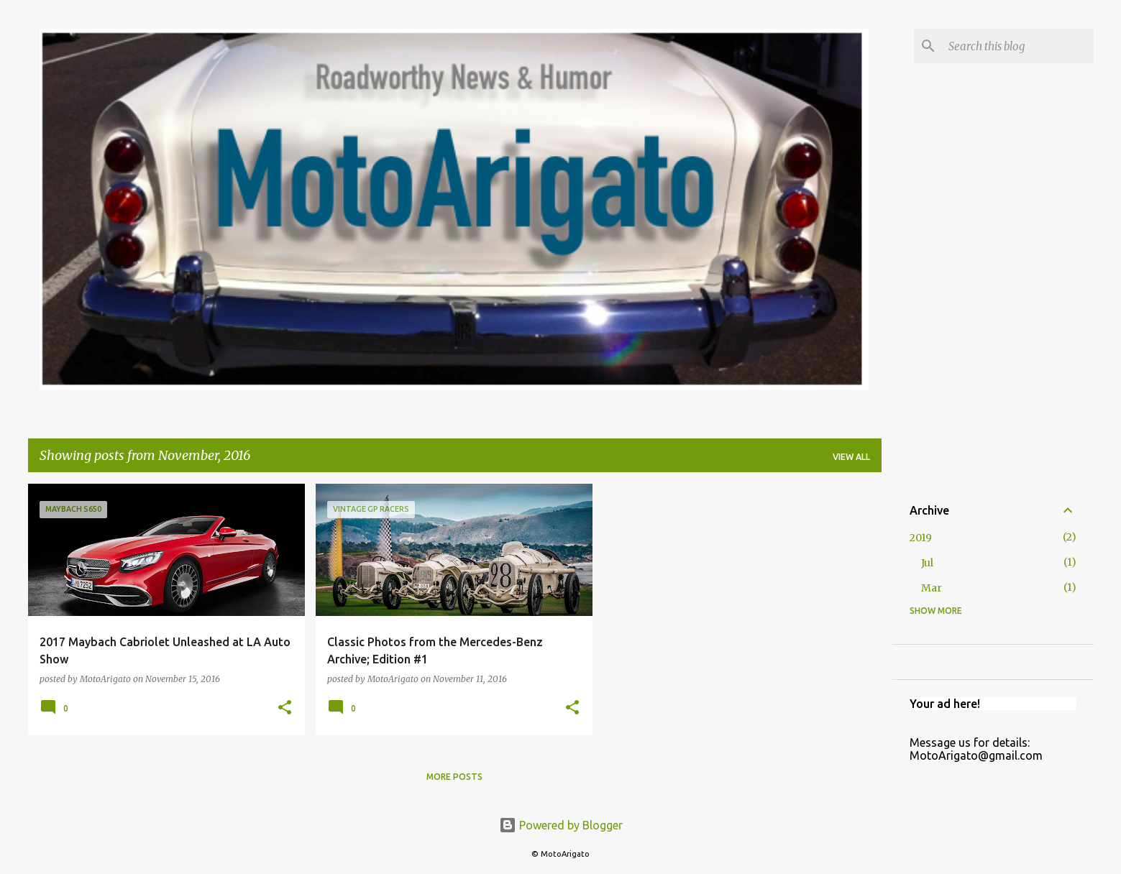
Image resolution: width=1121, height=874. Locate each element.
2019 (921, 537)
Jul (927, 562)
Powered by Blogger (561, 825)
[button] (284, 708)
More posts (454, 776)
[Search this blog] (1018, 46)
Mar (931, 587)
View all (851, 456)
